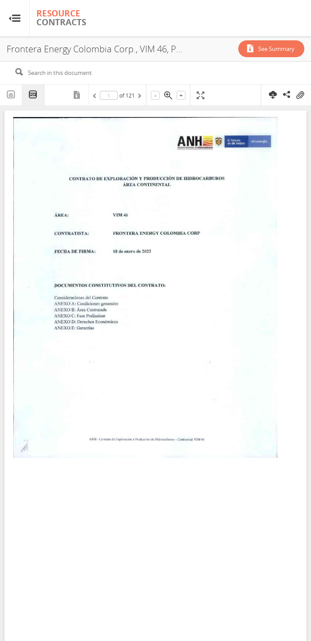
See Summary (276, 49)
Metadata (78, 95)
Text (11, 95)
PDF (33, 95)
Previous (96, 97)
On (299, 95)
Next (139, 97)
